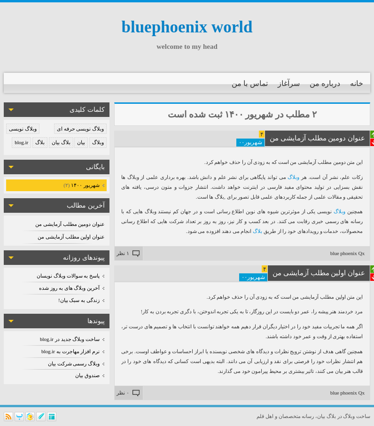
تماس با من (250, 83)
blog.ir (21, 142)
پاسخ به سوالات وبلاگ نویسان (68, 276)
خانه (356, 83)
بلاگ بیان (61, 142)
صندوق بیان (87, 375)
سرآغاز (289, 83)
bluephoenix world (186, 27)
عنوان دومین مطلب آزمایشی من (70, 224)
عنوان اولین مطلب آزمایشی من (71, 237)
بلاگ (40, 142)
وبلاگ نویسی (23, 129)
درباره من (325, 83)
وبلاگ (98, 142)
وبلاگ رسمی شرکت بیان (74, 363)
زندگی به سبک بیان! (79, 300)
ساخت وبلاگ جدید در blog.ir (70, 339)
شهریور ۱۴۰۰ (85, 185)
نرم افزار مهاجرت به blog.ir (70, 351)
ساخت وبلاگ (356, 416)
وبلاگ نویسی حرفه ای (80, 129)
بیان (81, 142)
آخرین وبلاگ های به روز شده (69, 288)
